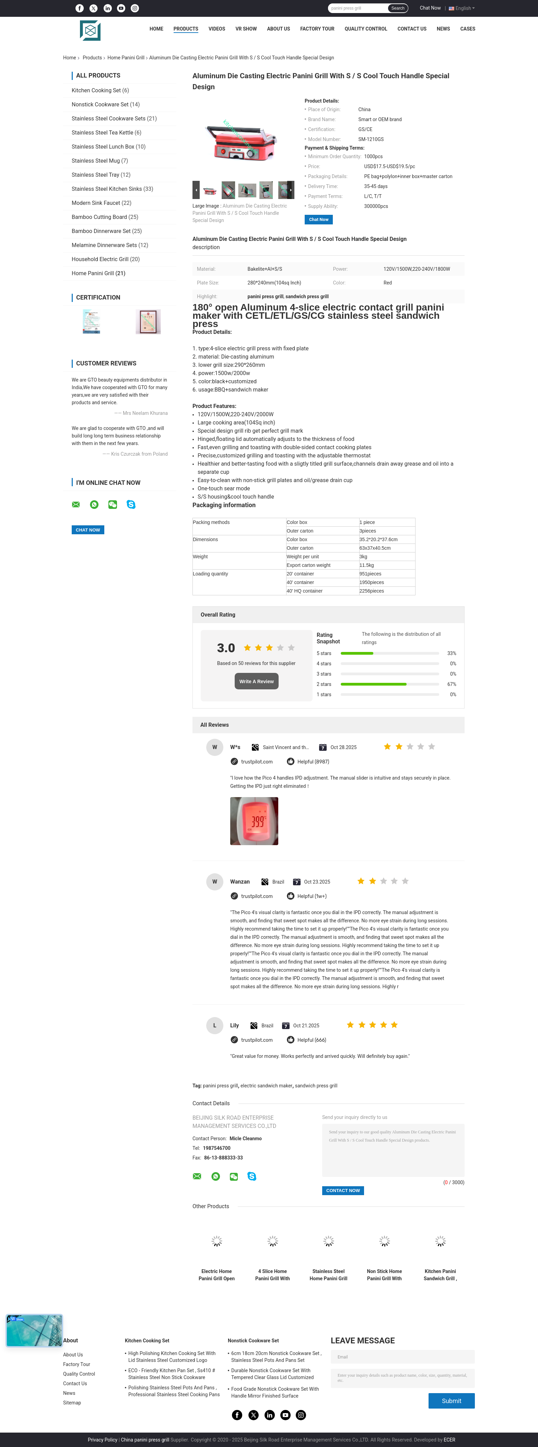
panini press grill (220, 1085)
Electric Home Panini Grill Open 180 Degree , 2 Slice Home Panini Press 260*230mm (216, 1275)
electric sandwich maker (266, 1085)
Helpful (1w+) (312, 896)
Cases (468, 29)
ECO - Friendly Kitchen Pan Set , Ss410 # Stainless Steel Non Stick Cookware (171, 1374)
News (443, 29)
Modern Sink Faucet (96, 203)
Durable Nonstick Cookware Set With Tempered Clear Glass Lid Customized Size (272, 1375)
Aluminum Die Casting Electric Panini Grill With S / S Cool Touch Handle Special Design (239, 213)
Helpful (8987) (313, 762)
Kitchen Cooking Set (96, 90)
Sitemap (72, 1402)
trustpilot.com (257, 762)
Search (398, 8)
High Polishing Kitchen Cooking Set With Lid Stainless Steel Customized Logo (171, 1357)
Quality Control (366, 29)
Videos (217, 29)
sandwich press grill (316, 1085)
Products (186, 29)
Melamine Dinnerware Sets (104, 245)
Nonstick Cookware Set (100, 104)
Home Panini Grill (125, 57)
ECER (449, 1440)
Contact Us (412, 29)
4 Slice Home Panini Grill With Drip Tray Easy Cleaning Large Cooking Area (272, 1275)
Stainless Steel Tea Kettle (102, 132)
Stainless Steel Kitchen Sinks (107, 189)
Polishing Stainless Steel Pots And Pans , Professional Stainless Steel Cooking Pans (174, 1391)
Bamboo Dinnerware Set (101, 231)
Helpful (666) (311, 1040)
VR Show (246, 29)
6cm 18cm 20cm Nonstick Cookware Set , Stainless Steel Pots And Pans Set (276, 1357)
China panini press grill (145, 1440)
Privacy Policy (102, 1440)
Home (156, 29)
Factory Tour (317, 29)
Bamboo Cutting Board (99, 217)
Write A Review (256, 681)
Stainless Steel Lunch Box (103, 146)
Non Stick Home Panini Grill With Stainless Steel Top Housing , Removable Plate (384, 1275)
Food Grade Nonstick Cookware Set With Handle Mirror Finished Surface (275, 1392)
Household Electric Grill (100, 259)
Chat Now (430, 8)
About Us (278, 29)
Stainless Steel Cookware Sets (108, 118)
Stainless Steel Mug (96, 160)
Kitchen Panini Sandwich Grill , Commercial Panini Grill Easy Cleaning (440, 1275)
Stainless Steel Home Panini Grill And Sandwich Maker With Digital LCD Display (329, 1275)
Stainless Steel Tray (95, 175)
